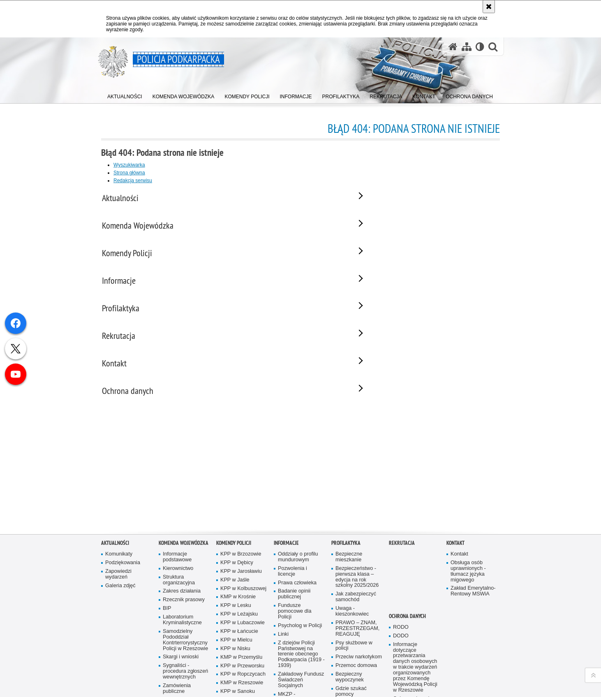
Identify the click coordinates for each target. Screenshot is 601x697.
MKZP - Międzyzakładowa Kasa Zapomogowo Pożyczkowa (300, 637)
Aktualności (115, 477)
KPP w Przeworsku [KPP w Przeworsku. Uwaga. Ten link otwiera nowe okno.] (242, 600)
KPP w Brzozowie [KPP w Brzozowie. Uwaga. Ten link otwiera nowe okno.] (240, 488)
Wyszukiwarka (129, 165)
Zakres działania (182, 525)
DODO (401, 570)
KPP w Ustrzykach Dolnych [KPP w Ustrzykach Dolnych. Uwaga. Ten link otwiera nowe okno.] (241, 668)
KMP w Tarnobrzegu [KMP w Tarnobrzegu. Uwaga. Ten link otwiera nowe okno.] (243, 657)
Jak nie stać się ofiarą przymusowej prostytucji (357, 642)
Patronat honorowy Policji (184, 637)
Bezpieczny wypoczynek (349, 611)
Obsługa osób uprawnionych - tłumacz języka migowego (468, 505)
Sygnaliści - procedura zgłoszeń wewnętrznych (185, 605)
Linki (283, 568)
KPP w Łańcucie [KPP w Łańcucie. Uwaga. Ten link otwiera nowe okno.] (239, 565)
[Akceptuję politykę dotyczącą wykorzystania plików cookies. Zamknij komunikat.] (489, 6)
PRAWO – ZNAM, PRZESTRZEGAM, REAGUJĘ (357, 562)
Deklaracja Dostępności (177, 651)
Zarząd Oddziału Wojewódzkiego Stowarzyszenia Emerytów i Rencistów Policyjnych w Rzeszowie (297, 671)
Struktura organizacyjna (179, 514)
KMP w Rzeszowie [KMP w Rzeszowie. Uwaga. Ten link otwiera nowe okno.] (241, 617)
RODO (401, 561)
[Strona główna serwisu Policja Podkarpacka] (453, 47)
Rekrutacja (402, 477)
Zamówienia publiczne (177, 622)
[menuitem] (125, 95)
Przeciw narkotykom (358, 591)
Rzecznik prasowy (184, 534)
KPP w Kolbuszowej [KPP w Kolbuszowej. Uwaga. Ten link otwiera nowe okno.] (243, 523)
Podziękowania (122, 497)
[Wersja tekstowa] (480, 47)
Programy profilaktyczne (351, 668)
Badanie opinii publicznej (294, 528)
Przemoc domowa (356, 600)
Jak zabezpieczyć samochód (355, 531)
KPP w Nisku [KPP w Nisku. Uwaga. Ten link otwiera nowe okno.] (235, 583)
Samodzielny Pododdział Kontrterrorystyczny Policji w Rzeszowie (185, 574)
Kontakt (455, 477)
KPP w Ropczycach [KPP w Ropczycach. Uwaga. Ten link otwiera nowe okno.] (243, 608)
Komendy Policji (233, 477)
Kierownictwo (178, 502)
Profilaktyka (346, 477)
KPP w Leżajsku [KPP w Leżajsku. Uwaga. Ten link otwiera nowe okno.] (239, 548)
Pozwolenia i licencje (292, 505)
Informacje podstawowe (177, 491)
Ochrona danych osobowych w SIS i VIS (415, 638)
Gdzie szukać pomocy (351, 625)
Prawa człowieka (297, 517)
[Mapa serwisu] (467, 47)
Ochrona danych (407, 550)
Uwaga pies (349, 657)
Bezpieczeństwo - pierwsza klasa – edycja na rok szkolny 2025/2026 (357, 511)
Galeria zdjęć (120, 520)
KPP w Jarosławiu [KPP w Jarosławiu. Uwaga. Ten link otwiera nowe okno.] (241, 505)
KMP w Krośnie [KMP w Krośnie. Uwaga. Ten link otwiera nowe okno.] (238, 531)
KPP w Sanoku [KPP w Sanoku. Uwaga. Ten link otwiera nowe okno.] (237, 626)
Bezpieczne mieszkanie (348, 491)
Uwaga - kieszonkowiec (352, 545)
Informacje (286, 477)
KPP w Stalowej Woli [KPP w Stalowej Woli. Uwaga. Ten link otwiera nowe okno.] (238, 637)
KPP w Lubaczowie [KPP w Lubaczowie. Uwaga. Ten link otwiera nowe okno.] (242, 557)
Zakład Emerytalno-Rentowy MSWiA (473, 525)
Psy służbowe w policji (353, 580)
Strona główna (129, 173)
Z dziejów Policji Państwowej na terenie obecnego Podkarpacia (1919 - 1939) (301, 588)
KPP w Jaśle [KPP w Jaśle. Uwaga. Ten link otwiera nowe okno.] (235, 514)
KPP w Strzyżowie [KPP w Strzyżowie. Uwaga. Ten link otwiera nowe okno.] (241, 648)
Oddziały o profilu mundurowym (298, 491)
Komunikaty (118, 488)
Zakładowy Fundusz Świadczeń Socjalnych (301, 614)
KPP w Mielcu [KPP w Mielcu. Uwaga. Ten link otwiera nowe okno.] (236, 574)
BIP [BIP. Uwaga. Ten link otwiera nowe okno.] (167, 543)
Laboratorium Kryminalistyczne (182, 554)
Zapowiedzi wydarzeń (118, 508)
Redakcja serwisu (132, 180)
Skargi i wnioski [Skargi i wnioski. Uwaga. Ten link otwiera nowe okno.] (181, 591)
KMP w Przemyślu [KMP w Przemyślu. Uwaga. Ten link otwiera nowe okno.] (241, 591)
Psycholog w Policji (300, 560)
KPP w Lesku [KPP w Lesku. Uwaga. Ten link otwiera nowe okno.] (235, 540)
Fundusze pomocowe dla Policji (294, 545)
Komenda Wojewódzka (183, 477)
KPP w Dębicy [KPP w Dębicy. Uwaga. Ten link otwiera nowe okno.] (236, 497)
